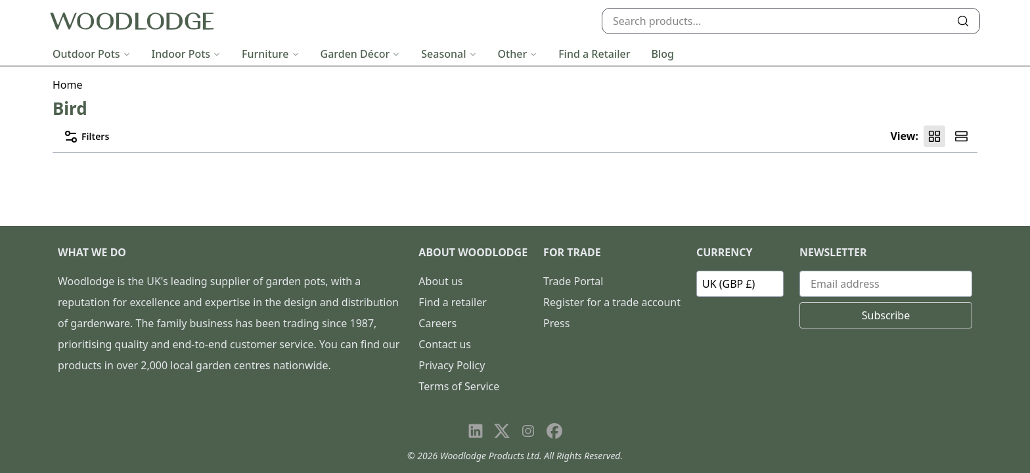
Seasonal (448, 54)
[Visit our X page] (502, 431)
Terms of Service (458, 386)
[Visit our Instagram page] (528, 431)
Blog (663, 54)
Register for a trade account (612, 302)
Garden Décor (361, 54)
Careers (437, 323)
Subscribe (886, 315)
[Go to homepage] (132, 21)
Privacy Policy (451, 365)
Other (518, 54)
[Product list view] (961, 136)
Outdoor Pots (92, 54)
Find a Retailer (594, 54)
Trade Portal (573, 281)
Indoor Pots (186, 54)
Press (556, 323)
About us (440, 281)
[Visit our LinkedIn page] (475, 431)
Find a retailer (452, 302)
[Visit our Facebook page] (554, 431)
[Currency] (740, 284)
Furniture (270, 54)
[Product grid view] (934, 136)
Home (68, 85)
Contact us (444, 344)
